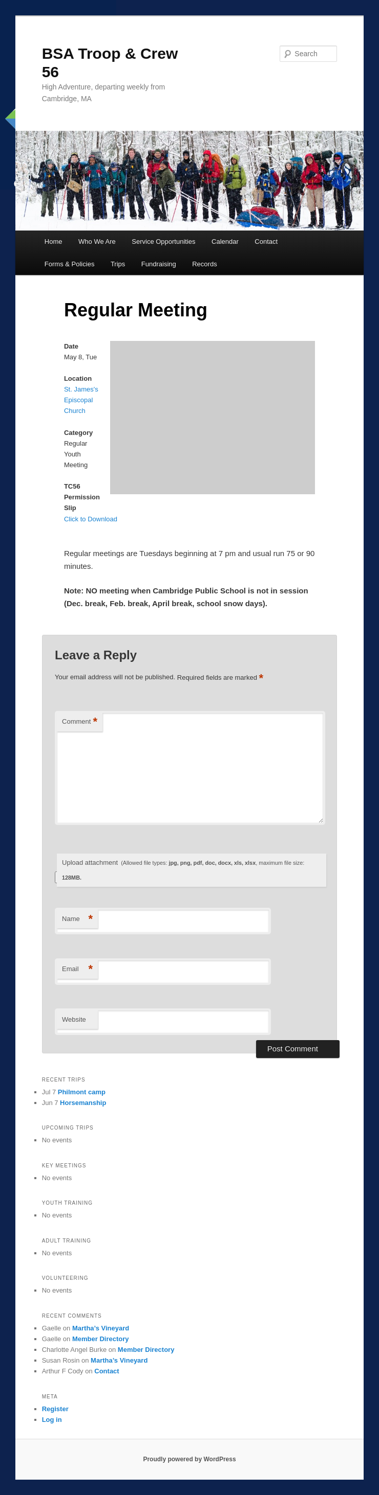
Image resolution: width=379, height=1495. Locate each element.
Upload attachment (183, 870)
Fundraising (158, 264)
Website (74, 1019)
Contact (266, 241)
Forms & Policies (70, 264)
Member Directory (100, 1339)
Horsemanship (83, 1103)
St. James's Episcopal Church (81, 400)
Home (53, 241)
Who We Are (97, 241)
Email (77, 969)
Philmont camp (82, 1092)
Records (204, 264)
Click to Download (90, 519)
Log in (52, 1419)
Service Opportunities (163, 241)
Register (55, 1409)
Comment (79, 722)
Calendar (225, 241)
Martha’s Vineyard (100, 1328)
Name (77, 919)
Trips (118, 264)
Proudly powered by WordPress (189, 1459)
